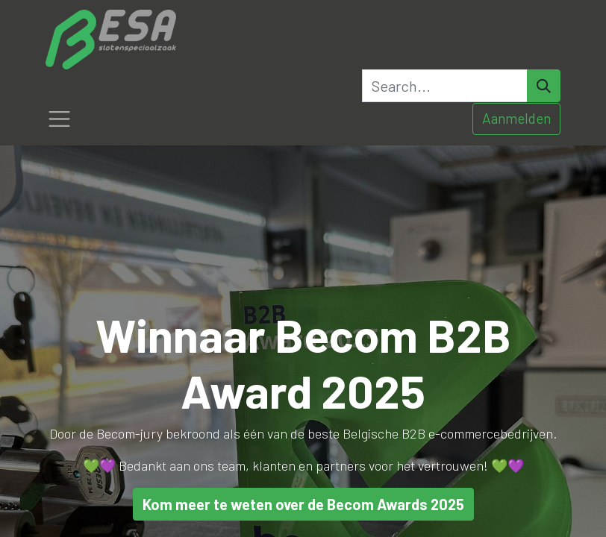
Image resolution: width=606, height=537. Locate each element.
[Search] (543, 85)
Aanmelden (516, 118)
